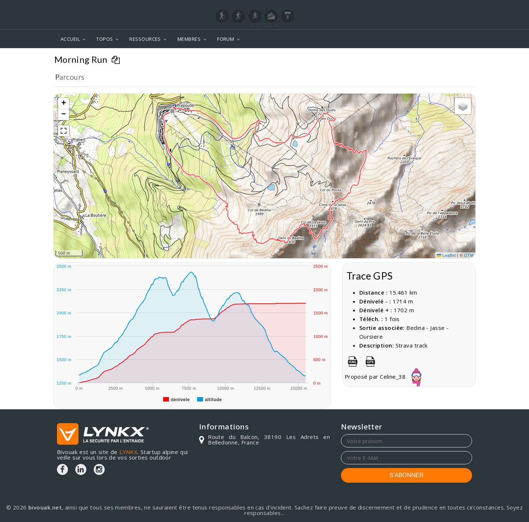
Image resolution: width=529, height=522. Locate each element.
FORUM (225, 39)
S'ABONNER (406, 475)
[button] (172, 111)
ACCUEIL (70, 39)
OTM (469, 255)
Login (435, 7)
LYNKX (128, 452)
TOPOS (104, 39)
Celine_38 (407, 376)
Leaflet (446, 255)
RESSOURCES (145, 39)
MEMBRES (189, 39)
